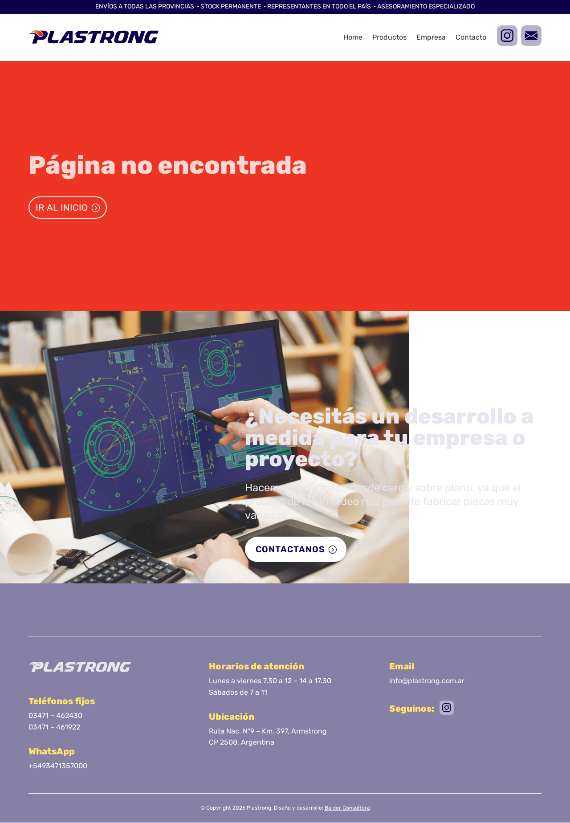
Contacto (471, 37)
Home (352, 37)
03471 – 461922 (54, 727)
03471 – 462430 (55, 716)
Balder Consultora (347, 808)
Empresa (431, 37)
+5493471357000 (57, 766)
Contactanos (291, 549)
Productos (389, 37)
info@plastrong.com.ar (426, 681)
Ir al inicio (62, 207)
